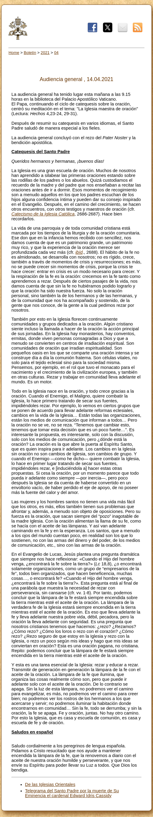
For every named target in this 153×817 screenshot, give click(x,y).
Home (13, 52)
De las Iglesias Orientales (50, 784)
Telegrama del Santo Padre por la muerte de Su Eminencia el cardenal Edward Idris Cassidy (72, 793)
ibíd (79, 252)
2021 (45, 52)
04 (56, 52)
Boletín (30, 52)
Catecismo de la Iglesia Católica (43, 214)
